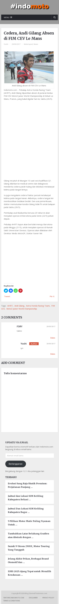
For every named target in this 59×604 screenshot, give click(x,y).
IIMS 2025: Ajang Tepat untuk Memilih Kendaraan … (29, 573)
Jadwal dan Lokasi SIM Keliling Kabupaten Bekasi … (25, 498)
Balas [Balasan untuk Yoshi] (52, 354)
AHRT (10, 305)
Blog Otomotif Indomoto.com (36, 593)
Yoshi (6, 44)
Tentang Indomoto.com (13, 598)
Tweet (7, 296)
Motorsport (28, 44)
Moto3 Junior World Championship (21, 308)
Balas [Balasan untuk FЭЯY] (52, 337)
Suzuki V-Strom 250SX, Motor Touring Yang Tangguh (29, 548)
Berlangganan (15, 464)
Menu (6, 17)
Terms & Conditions (11, 601)
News (36, 44)
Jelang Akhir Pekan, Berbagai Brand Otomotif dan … (28, 560)
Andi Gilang (19, 305)
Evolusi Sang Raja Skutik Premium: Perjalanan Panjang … (27, 485)
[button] (6, 291)
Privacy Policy (48, 598)
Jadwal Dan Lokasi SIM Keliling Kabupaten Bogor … (26, 510)
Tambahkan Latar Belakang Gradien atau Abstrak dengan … (28, 535)
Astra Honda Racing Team (38, 305)
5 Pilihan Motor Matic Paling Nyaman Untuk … (29, 523)
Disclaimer (33, 598)
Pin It (52, 296)
